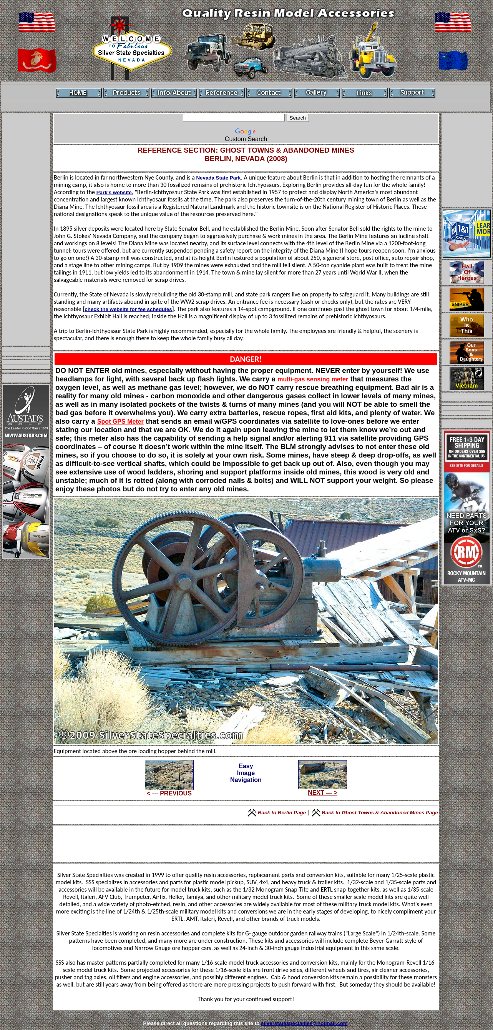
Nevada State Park (218, 178)
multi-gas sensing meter (312, 379)
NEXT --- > (322, 792)
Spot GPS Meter (120, 421)
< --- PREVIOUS (169, 793)
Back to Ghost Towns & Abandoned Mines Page (380, 812)
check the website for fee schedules (128, 309)
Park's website (114, 192)
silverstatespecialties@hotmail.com (304, 1023)
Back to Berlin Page (282, 812)
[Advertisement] (26, 229)
